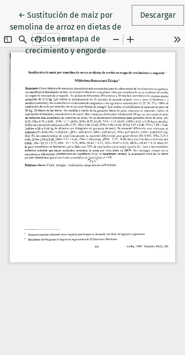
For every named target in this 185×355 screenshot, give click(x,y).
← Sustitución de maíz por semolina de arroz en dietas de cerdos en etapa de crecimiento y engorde (70, 32)
